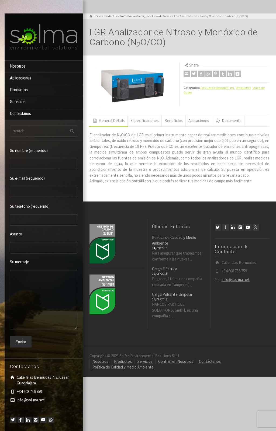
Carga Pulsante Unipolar (172, 294)
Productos (19, 89)
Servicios (18, 101)
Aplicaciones (20, 78)
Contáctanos (20, 113)
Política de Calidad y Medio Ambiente (123, 367)
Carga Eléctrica (164, 268)
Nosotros (18, 66)
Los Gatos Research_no (217, 88)
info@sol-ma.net (31, 399)
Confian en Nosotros (175, 361)
